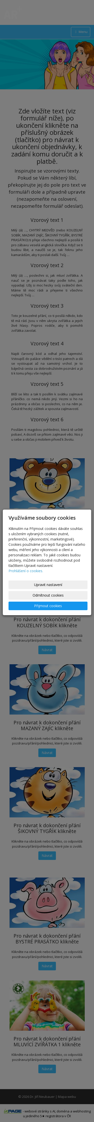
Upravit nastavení (48, 584)
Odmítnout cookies (48, 595)
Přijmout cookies (48, 605)
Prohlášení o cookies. (26, 570)
